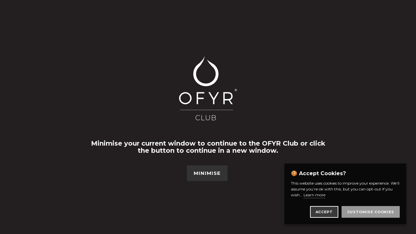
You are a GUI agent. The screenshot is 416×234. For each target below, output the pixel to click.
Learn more (314, 194)
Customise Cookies (370, 212)
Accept (324, 212)
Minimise (207, 173)
